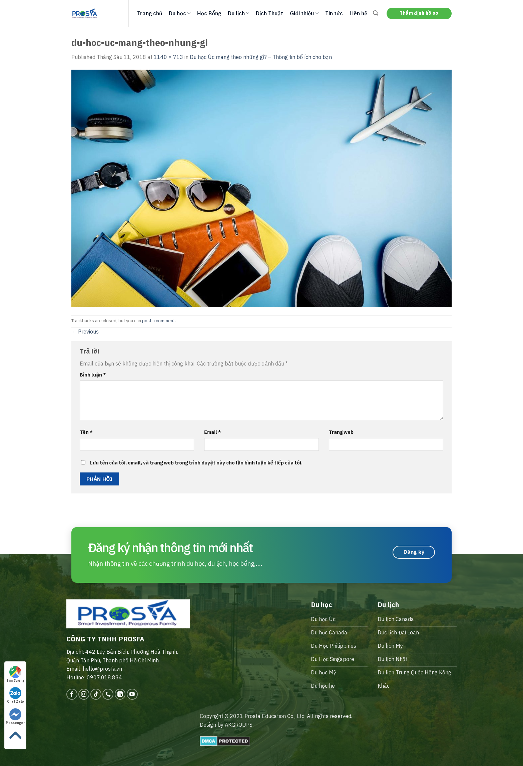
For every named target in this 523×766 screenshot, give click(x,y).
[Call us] (107, 694)
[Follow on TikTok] (95, 694)
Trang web (341, 432)
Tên (86, 432)
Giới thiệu (304, 13)
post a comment (158, 321)
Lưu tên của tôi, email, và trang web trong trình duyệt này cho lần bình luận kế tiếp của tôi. (196, 462)
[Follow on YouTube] (132, 694)
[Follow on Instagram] (83, 694)
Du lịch (238, 13)
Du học (179, 13)
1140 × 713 (168, 57)
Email (212, 432)
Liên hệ (358, 13)
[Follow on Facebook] (71, 694)
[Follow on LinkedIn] (120, 694)
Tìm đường (15, 674)
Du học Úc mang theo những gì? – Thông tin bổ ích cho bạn (261, 57)
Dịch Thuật (269, 13)
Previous (85, 331)
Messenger (15, 716)
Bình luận (93, 375)
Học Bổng (209, 13)
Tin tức (334, 13)
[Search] (375, 13)
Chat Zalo (15, 695)
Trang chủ (149, 13)
